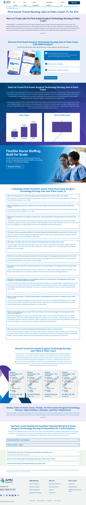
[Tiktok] (12, 495)
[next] (77, 382)
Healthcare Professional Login (74, 490)
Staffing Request (72, 487)
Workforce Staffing (34, 487)
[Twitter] (4, 495)
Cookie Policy (49, 500)
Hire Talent (24, 4)
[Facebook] (1, 495)
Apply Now (74, 2)
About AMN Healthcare (55, 484)
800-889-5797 (8, 489)
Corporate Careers (54, 487)
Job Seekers (15, 4)
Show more (43, 33)
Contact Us (71, 484)
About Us (62, 4)
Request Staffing (14, 166)
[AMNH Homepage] (7, 2)
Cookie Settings (57, 500)
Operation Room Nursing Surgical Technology (18, 454)
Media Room (52, 492)
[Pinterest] (10, 495)
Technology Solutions (49, 4)
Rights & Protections (41, 500)
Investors (51, 489)
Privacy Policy (32, 500)
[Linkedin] (7, 495)
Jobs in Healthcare (34, 484)
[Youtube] (15, 495)
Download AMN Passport (51, 77)
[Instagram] (18, 495)
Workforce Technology (35, 492)
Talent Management (36, 4)
